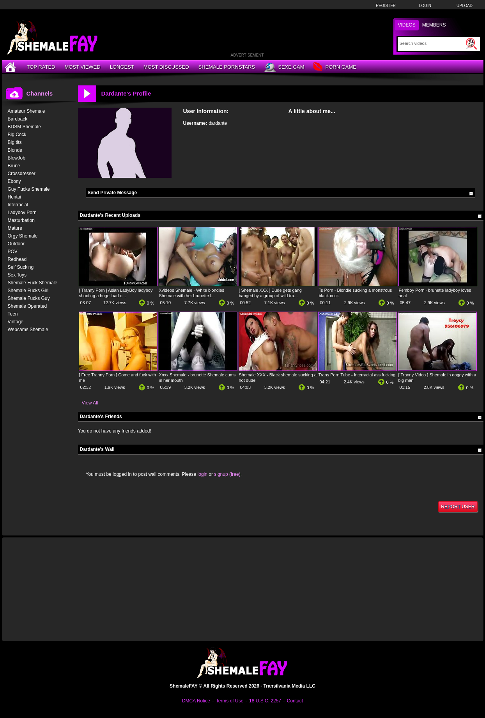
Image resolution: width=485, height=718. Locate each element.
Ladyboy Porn (22, 212)
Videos (407, 25)
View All (90, 403)
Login (425, 6)
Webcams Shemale (28, 329)
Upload (465, 6)
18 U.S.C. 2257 (265, 701)
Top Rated (41, 67)
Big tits (15, 142)
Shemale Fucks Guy (29, 298)
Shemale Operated (27, 306)
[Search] (432, 43)
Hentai (14, 197)
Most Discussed (166, 67)
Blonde (15, 150)
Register (386, 6)
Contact (295, 701)
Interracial (18, 204)
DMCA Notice (196, 701)
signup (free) (227, 474)
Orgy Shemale (23, 236)
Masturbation (21, 220)
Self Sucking (21, 267)
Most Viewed (82, 67)
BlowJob (16, 158)
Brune (14, 165)
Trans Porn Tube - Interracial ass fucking (357, 374)
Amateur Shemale (26, 111)
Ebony (14, 181)
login (202, 474)
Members (434, 25)
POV (13, 251)
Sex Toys (17, 275)
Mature (15, 228)
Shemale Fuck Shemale (32, 282)
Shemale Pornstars (226, 67)
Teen (13, 314)
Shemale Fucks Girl (28, 290)
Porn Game (334, 67)
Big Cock (17, 134)
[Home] (11, 67)
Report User (457, 506)
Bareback (18, 119)
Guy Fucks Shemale (29, 189)
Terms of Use (230, 701)
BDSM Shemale (24, 126)
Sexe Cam (284, 67)
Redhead (17, 259)
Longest (122, 67)
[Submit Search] (471, 43)
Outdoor (16, 243)
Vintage (15, 321)
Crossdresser (21, 173)
